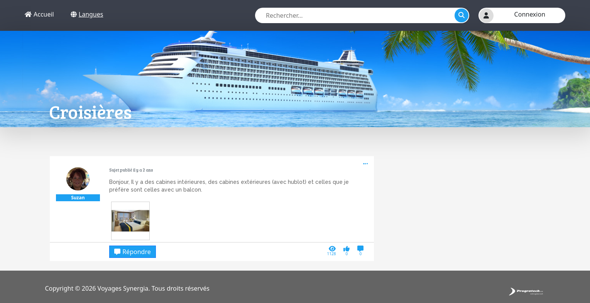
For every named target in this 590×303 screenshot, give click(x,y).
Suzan (78, 197)
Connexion (529, 14)
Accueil (39, 14)
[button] (486, 15)
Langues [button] (87, 14)
